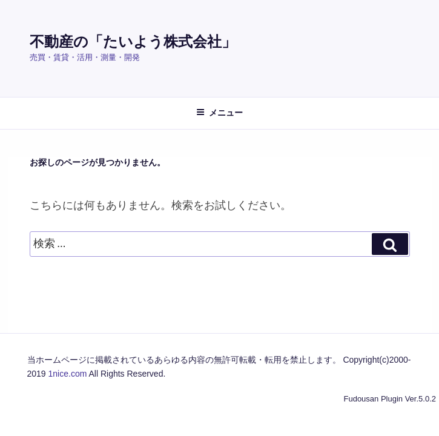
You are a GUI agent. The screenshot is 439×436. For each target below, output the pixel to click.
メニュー (219, 112)
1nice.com (67, 373)
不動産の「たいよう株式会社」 (133, 41)
